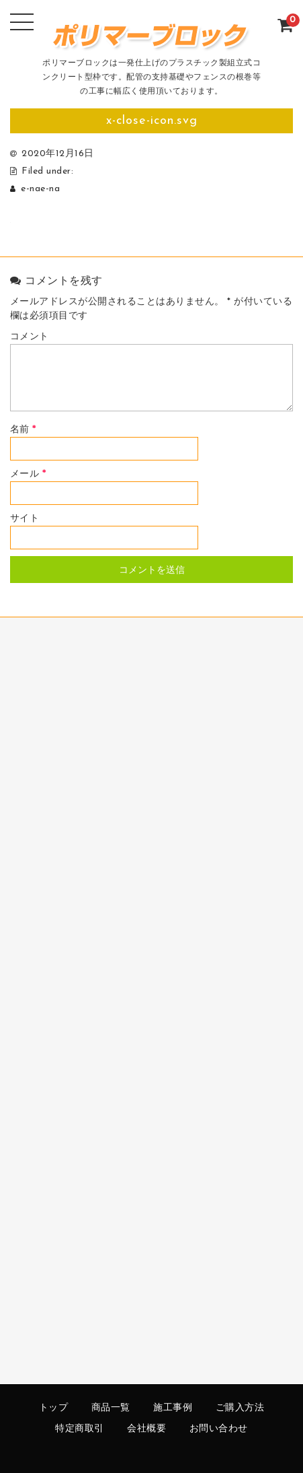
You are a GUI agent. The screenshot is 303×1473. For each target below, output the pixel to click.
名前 (23, 430)
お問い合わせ (218, 1429)
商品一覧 (110, 1408)
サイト (25, 519)
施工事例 (172, 1408)
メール (28, 474)
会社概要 (146, 1429)
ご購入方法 (240, 1408)
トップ (54, 1408)
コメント (29, 337)
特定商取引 (79, 1429)
